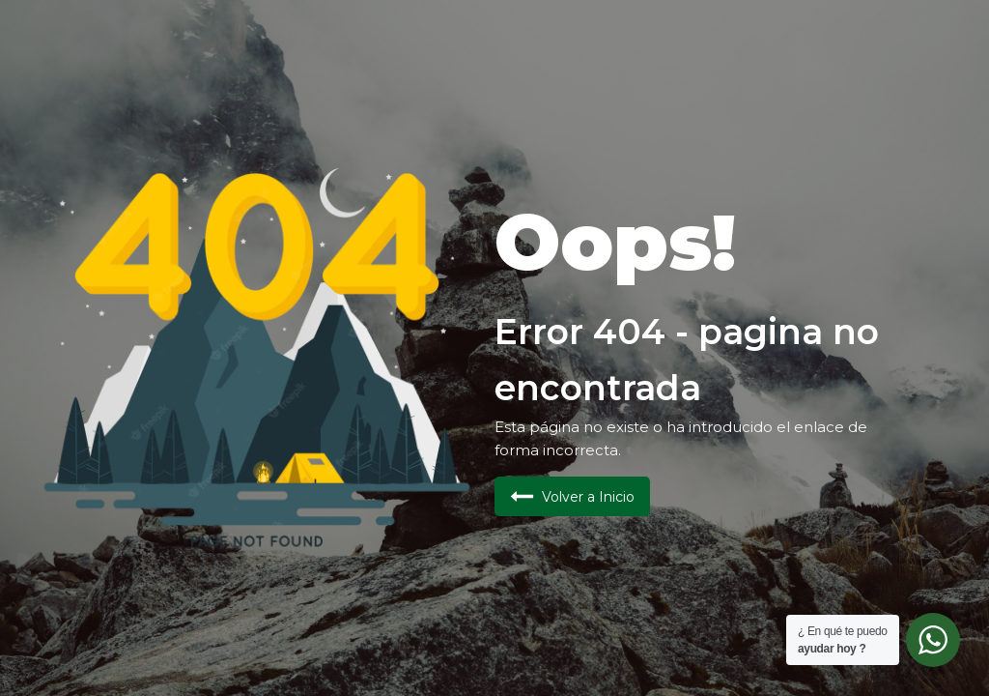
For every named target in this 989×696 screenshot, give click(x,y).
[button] (572, 496)
